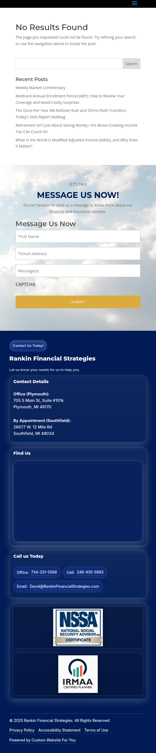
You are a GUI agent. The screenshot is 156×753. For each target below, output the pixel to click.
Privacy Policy (22, 730)
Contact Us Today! (28, 345)
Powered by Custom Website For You (42, 740)
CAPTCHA (25, 284)
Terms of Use (96, 730)
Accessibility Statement (59, 730)
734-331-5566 (44, 572)
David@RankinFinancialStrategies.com (64, 586)
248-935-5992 (90, 572)
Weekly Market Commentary (40, 87)
